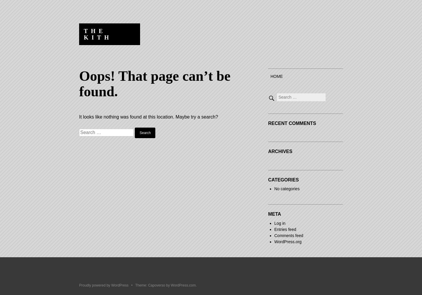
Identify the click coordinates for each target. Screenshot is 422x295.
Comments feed (288, 235)
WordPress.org (288, 241)
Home (276, 76)
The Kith (98, 34)
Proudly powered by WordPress (104, 285)
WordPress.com (183, 285)
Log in (279, 223)
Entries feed (285, 229)
